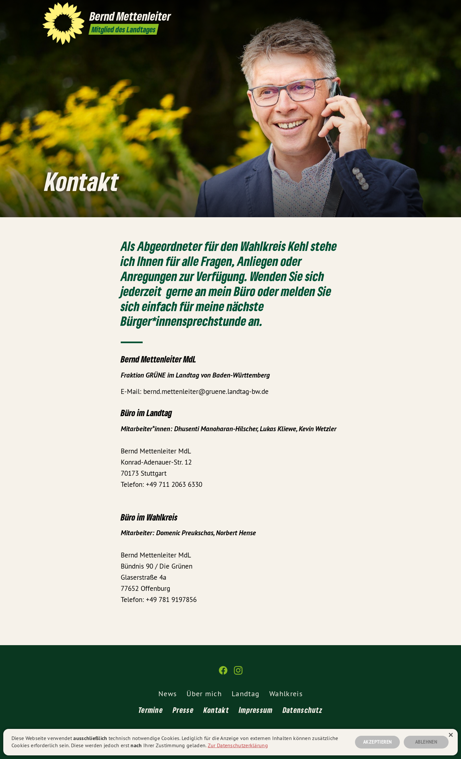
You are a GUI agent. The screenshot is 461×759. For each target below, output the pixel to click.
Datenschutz (303, 710)
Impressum (256, 710)
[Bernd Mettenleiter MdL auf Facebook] (406, 9)
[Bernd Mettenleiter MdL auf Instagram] (415, 9)
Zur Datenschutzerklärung (238, 745)
